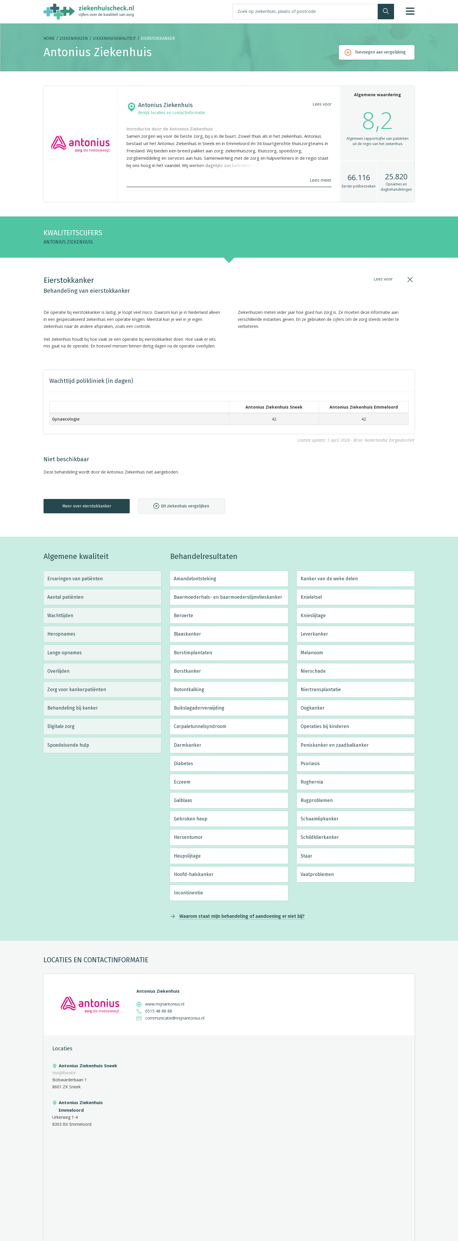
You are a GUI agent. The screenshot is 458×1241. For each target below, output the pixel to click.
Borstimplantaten (193, 652)
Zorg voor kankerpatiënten (76, 689)
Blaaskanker (187, 634)
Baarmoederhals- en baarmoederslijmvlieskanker (228, 597)
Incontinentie (188, 893)
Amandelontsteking (195, 578)
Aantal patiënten (65, 597)
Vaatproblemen (317, 874)
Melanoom (312, 652)
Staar (306, 856)
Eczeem (182, 782)
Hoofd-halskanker (194, 874)
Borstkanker (187, 671)
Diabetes (183, 763)
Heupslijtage (187, 856)
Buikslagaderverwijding (199, 708)
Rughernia (312, 782)
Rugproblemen (317, 800)
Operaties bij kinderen (325, 726)
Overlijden (58, 671)
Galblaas (183, 800)
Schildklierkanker (320, 837)
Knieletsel (311, 597)
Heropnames (61, 634)
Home (49, 38)
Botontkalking (189, 689)
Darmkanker (187, 745)
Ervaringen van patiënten (75, 578)
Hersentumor (188, 837)
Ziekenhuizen (74, 38)
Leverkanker (314, 634)
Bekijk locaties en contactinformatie (171, 112)
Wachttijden (60, 615)
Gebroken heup (190, 819)
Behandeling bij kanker (72, 708)
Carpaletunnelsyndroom (200, 726)
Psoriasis (310, 763)
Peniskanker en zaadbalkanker (335, 745)
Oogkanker (313, 708)
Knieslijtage (313, 615)
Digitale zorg (60, 726)
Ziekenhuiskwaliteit (114, 38)
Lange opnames (64, 652)
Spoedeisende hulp (68, 745)
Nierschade (313, 671)
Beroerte (183, 615)
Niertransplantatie (321, 689)
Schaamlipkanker (320, 819)
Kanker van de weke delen (329, 578)
